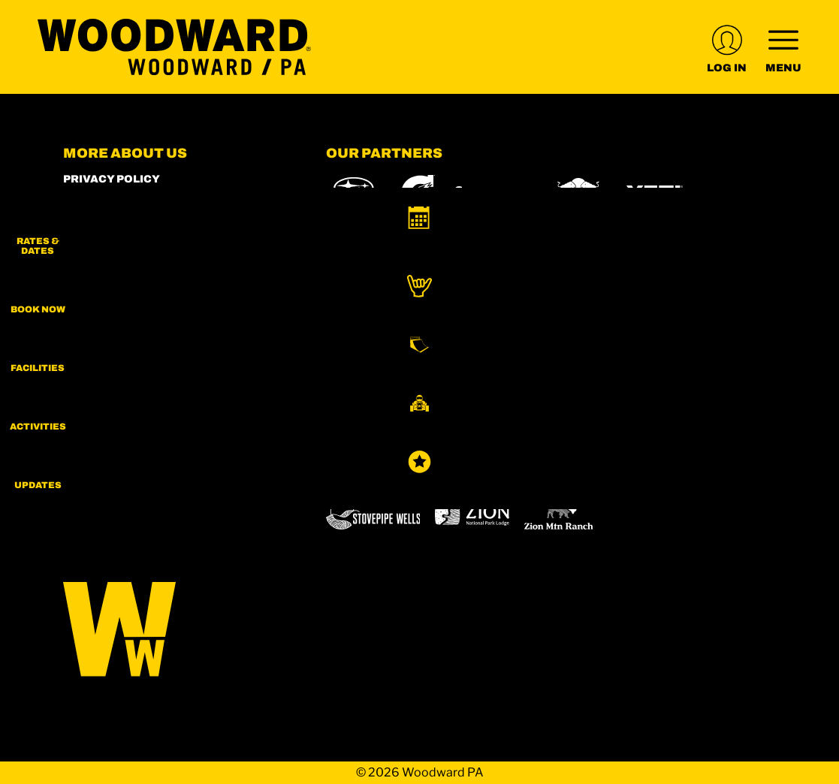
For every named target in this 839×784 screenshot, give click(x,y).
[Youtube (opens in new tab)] (161, 418)
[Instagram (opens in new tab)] (78, 418)
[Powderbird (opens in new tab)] (490, 470)
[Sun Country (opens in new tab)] (703, 470)
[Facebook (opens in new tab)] (119, 418)
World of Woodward (130, 219)
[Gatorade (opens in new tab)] (418, 193)
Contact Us (101, 341)
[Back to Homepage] (175, 630)
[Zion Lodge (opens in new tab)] (472, 514)
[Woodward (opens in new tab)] (595, 470)
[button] (801, 233)
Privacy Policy (111, 179)
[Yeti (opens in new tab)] (654, 193)
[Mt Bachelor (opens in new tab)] (671, 428)
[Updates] (801, 488)
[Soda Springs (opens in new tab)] (417, 470)
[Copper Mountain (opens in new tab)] (523, 429)
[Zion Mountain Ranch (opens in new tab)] (558, 514)
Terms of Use (106, 300)
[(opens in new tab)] (727, 47)
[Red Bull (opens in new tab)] (579, 194)
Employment (105, 240)
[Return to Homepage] (174, 47)
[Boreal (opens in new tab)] (444, 428)
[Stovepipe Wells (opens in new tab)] (373, 514)
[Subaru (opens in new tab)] (354, 193)
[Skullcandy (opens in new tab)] (493, 193)
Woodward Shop (116, 199)
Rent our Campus (120, 280)
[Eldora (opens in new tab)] (602, 429)
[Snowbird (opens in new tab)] (357, 470)
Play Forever (106, 260)
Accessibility (107, 321)
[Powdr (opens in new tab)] (360, 428)
